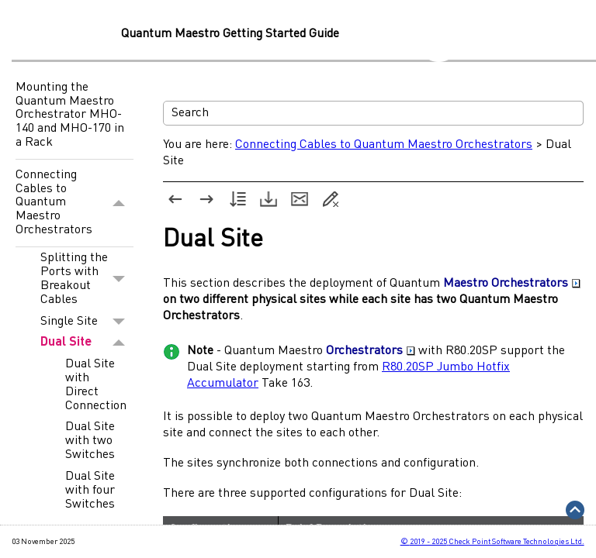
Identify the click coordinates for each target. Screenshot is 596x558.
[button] (119, 203)
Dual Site (86, 342)
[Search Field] (373, 113)
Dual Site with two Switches (90, 441)
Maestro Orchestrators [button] (511, 283)
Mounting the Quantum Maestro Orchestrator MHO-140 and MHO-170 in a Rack (70, 114)
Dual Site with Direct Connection (95, 385)
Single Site (86, 321)
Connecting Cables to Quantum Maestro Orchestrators (74, 203)
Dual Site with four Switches (90, 490)
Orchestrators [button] (370, 351)
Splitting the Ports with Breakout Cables (86, 279)
